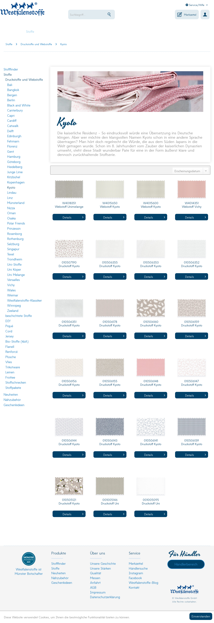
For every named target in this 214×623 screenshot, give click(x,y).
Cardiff (12, 120)
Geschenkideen (14, 405)
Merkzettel (136, 563)
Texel (10, 254)
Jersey (9, 336)
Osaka (11, 218)
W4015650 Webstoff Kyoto (110, 204)
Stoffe (8, 74)
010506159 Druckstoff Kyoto (191, 323)
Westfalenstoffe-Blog (143, 582)
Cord (8, 331)
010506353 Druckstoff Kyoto (150, 264)
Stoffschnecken (15, 382)
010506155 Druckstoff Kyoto (109, 382)
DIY (8, 321)
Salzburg (13, 244)
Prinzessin (14, 228)
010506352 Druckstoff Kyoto (191, 264)
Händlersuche (138, 568)
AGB (93, 587)
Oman (11, 213)
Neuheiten (11, 394)
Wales (11, 290)
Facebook (135, 578)
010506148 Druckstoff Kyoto (150, 382)
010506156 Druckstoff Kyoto (69, 382)
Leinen (9, 372)
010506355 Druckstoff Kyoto (109, 264)
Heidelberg (14, 166)
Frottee (10, 377)
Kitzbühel (13, 177)
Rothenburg (15, 238)
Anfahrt (95, 582)
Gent (10, 151)
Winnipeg (14, 305)
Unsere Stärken (100, 568)
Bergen (12, 95)
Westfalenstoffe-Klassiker (24, 300)
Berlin (11, 100)
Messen (95, 578)
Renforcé (11, 351)
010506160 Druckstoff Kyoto (150, 323)
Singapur (13, 249)
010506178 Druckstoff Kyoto (109, 323)
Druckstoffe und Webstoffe (24, 79)
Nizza (11, 208)
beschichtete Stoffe (18, 315)
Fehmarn (13, 141)
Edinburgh (14, 136)
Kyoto (11, 187)
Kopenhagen (16, 182)
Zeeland (12, 310)
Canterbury (15, 110)
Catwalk (12, 125)
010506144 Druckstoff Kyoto (69, 442)
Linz (10, 197)
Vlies (8, 362)
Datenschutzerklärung (105, 597)
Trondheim (14, 259)
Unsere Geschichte (103, 563)
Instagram (136, 573)
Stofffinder (11, 69)
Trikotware (12, 367)
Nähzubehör (12, 399)
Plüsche (10, 356)
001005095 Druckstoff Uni (151, 501)
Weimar (12, 295)
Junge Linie (15, 172)
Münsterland (15, 202)
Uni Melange (16, 274)
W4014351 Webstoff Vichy (191, 204)
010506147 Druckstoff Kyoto (191, 382)
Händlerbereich (186, 564)
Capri (11, 115)
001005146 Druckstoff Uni (110, 501)
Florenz (12, 146)
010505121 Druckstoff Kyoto (69, 501)
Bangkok (13, 89)
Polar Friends (16, 223)
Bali (9, 84)
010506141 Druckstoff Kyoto (150, 442)
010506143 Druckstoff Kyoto (109, 442)
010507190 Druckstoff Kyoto (69, 264)
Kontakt (134, 587)
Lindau (11, 192)
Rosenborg (14, 233)
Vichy (11, 285)
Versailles (13, 279)
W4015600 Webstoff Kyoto (151, 204)
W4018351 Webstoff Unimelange (69, 204)
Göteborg (13, 161)
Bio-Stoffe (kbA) (17, 341)
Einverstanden (201, 616)
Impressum (97, 592)
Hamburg (13, 156)
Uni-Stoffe (14, 264)
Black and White (18, 105)
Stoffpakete (13, 387)
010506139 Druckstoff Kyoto (191, 442)
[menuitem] (98, 14)
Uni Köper (14, 269)
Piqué (9, 326)
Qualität (95, 573)
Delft (10, 131)
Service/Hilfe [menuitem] (195, 5)
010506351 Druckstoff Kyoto (69, 323)
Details (73, 217)
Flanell (9, 346)
